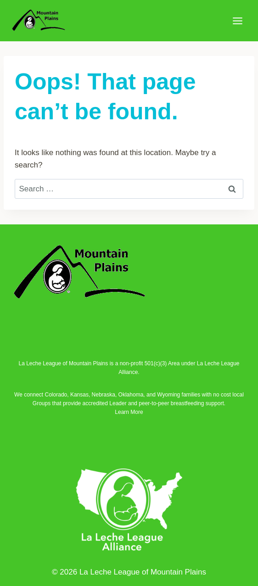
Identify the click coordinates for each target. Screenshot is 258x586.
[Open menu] (237, 20)
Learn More (129, 412)
